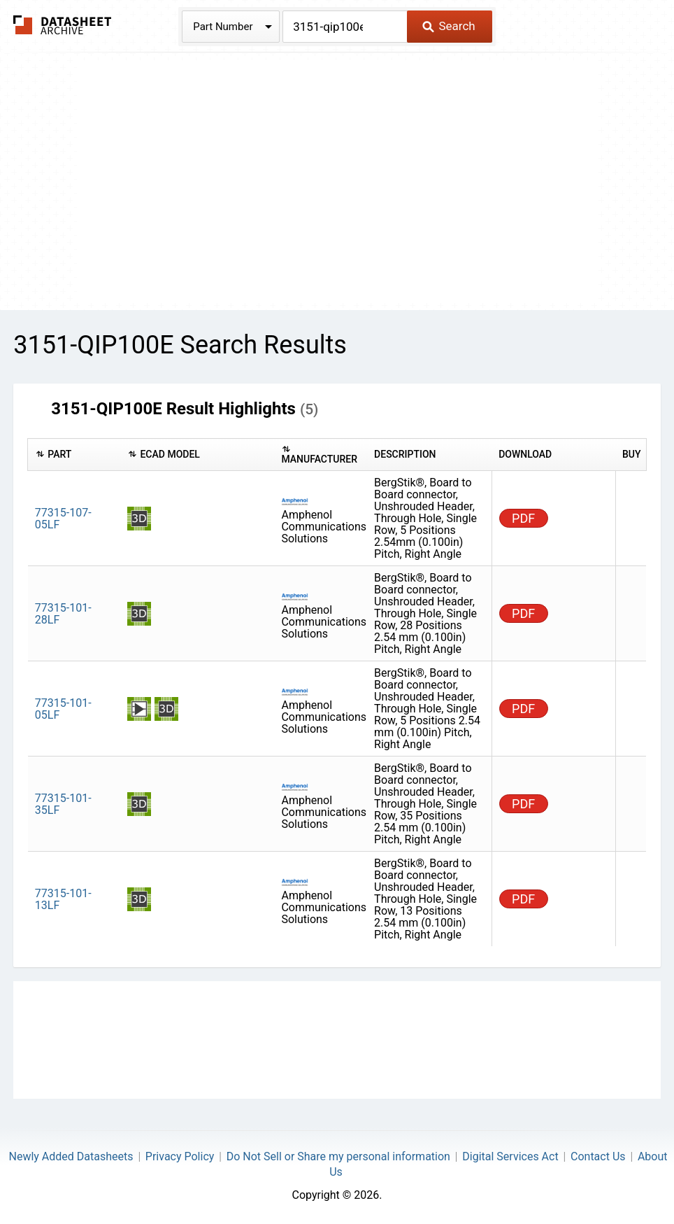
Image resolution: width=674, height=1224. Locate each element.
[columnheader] (74, 455)
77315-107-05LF (63, 518)
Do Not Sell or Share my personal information (338, 1156)
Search (448, 26)
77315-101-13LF (63, 899)
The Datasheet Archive (62, 24)
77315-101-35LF (63, 804)
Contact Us (598, 1156)
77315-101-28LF (63, 613)
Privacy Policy (180, 1156)
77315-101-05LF (63, 709)
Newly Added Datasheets (71, 1156)
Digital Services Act (510, 1156)
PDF (523, 518)
